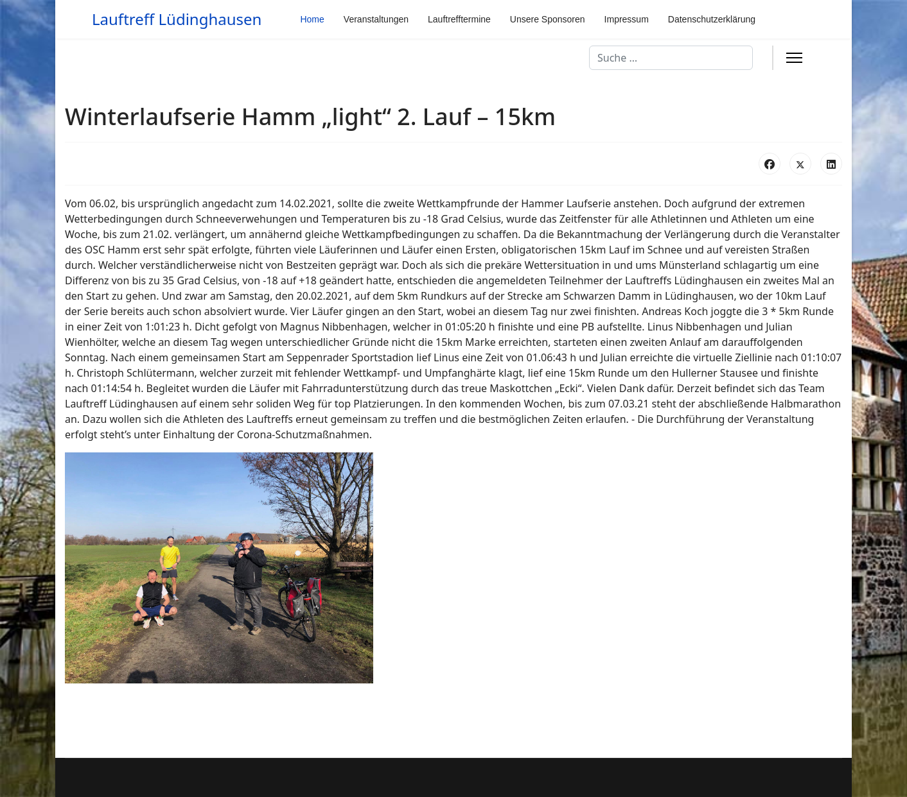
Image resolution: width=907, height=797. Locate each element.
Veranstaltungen (376, 19)
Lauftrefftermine (459, 19)
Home (312, 19)
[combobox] (671, 58)
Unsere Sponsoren (547, 19)
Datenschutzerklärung (711, 19)
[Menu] (794, 58)
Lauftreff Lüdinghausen (176, 19)
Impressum (626, 19)
